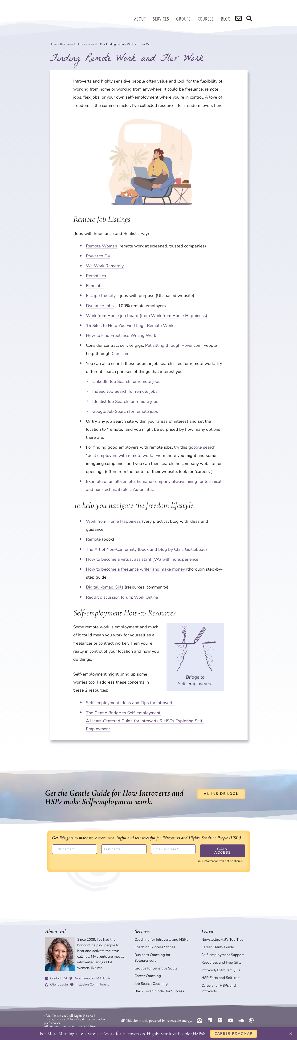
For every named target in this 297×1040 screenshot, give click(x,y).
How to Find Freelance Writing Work (121, 335)
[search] (240, 19)
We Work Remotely (105, 266)
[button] (290, 1033)
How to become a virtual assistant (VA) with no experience (142, 559)
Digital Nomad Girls (104, 587)
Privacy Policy (64, 1010)
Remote (93, 539)
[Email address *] (173, 849)
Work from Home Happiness (113, 521)
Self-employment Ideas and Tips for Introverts (130, 703)
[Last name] (123, 849)
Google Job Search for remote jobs (125, 411)
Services (164, 19)
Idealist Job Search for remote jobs (125, 401)
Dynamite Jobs (100, 306)
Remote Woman (101, 246)
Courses (209, 19)
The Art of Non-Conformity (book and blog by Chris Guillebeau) (146, 549)
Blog (228, 19)
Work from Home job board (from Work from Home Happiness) (146, 315)
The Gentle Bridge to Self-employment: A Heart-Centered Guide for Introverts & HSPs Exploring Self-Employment (145, 721)
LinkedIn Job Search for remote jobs (126, 381)
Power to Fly (98, 256)
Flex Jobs (95, 285)
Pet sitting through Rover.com (173, 345)
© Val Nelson (51, 1006)
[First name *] (74, 849)
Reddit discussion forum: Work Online (122, 597)
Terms (48, 1010)
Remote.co (96, 276)
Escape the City (101, 295)
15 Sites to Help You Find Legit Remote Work (129, 325)
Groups (186, 19)
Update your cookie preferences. (97, 1010)
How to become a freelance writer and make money (135, 569)
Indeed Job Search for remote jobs (125, 391)
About (143, 19)
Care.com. (121, 353)
